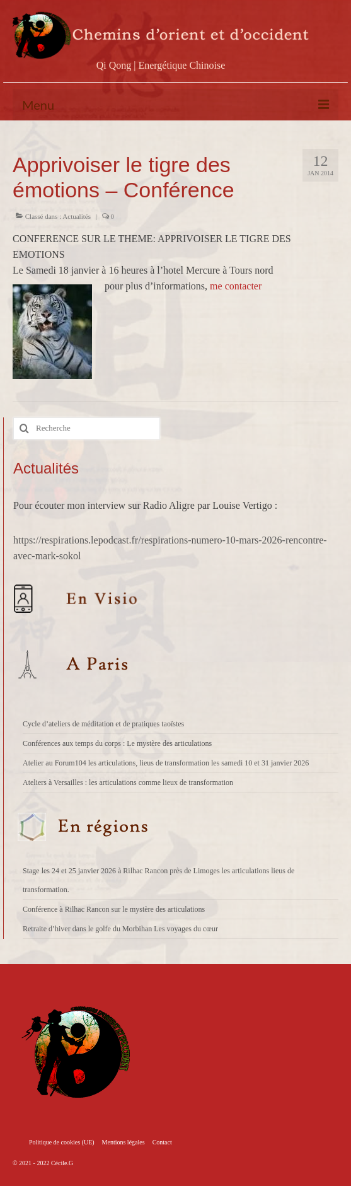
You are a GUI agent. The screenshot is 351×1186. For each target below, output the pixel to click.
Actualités (76, 216)
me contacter (236, 286)
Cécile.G (62, 1163)
